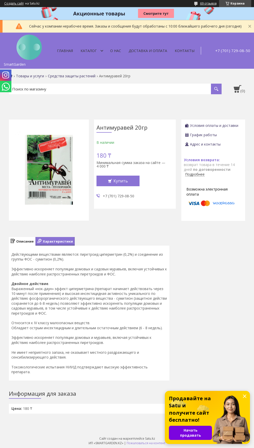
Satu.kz (150, 438)
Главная (65, 50)
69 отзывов (208, 3)
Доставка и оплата (148, 50)
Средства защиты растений (71, 76)
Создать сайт (14, 3)
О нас (115, 50)
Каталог (89, 50)
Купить (120, 181)
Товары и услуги (30, 76)
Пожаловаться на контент (146, 443)
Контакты (184, 50)
